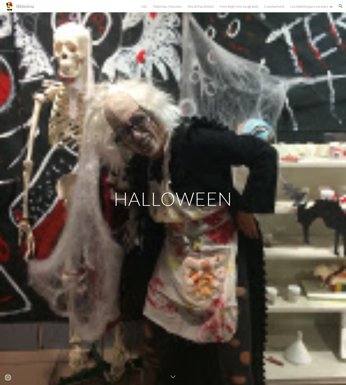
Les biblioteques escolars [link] (309, 6)
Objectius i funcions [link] (167, 6)
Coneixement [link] (274, 6)
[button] (340, 6)
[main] (173, 199)
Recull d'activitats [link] (201, 6)
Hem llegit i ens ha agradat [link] (239, 6)
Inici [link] (144, 6)
